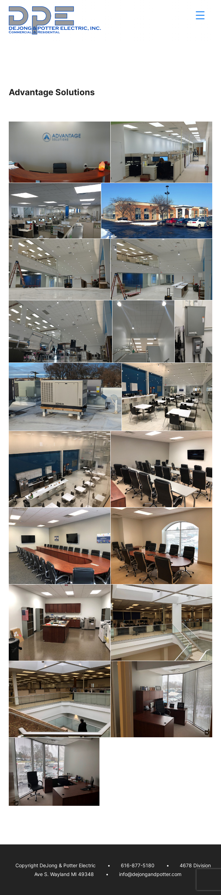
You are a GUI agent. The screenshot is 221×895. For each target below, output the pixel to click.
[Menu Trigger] (200, 15)
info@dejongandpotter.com (150, 874)
